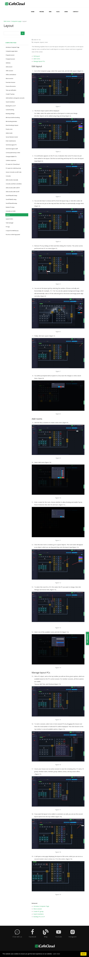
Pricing (41, 11)
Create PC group (10, 94)
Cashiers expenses (11, 160)
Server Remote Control (12, 137)
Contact (75, 11)
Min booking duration (11, 121)
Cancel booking (10, 109)
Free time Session (10, 82)
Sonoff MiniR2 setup (11, 199)
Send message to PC (11, 145)
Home (32, 11)
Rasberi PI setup (10, 207)
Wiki (50, 11)
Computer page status (12, 51)
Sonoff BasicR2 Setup (11, 195)
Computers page (16, 21)
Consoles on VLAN (10, 211)
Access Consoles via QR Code (13, 172)
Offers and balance (11, 74)
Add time (8, 63)
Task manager (9, 223)
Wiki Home (7, 21)
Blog (57, 11)
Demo (66, 11)
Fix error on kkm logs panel (13, 234)
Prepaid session (10, 55)
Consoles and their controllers (14, 184)
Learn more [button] (56, 954)
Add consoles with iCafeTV (13, 187)
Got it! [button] (83, 954)
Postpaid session (10, 59)
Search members (10, 102)
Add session (9, 67)
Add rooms (36, 59)
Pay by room (9, 129)
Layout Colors (9, 219)
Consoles (8, 176)
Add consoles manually (12, 180)
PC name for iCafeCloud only (13, 168)
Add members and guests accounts (15, 98)
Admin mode (9, 133)
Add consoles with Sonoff (12, 191)
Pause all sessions (11, 86)
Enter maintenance (11, 141)
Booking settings (10, 113)
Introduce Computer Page (12, 47)
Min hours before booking (13, 117)
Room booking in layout (12, 125)
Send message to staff (12, 148)
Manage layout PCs (39, 61)
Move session (9, 78)
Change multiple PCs (11, 156)
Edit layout (36, 56)
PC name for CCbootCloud (12, 164)
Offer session (9, 70)
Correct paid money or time (13, 152)
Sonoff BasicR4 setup (11, 203)
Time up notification (11, 90)
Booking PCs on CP (11, 106)
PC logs (8, 226)
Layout (8, 215)
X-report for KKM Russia (12, 230)
